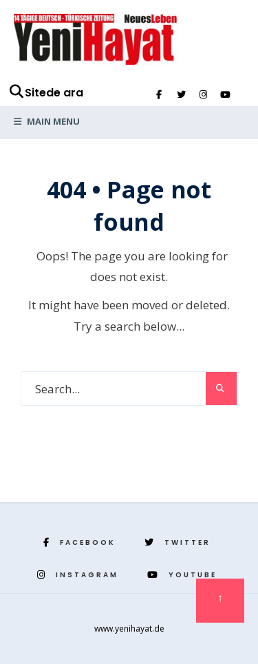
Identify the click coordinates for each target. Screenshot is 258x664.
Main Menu (47, 121)
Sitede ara (45, 93)
